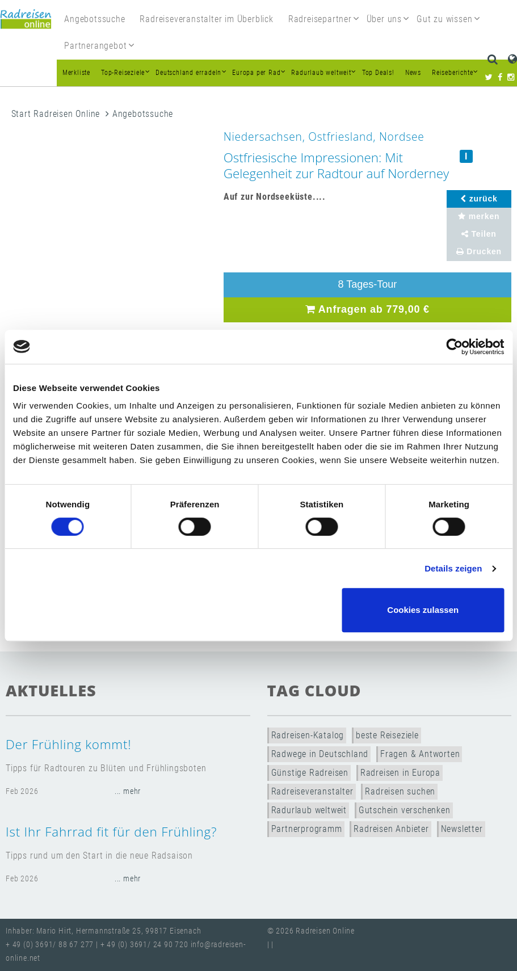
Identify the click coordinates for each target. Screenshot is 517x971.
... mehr (128, 791)
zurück (478, 198)
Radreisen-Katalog (307, 735)
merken (478, 216)
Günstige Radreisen (309, 772)
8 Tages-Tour (367, 284)
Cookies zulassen (423, 610)
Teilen (479, 233)
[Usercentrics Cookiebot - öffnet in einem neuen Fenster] (454, 346)
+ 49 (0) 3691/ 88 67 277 (50, 944)
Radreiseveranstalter (312, 791)
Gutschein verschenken (405, 810)
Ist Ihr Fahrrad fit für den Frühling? (111, 831)
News (413, 73)
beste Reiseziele (387, 735)
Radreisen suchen (400, 791)
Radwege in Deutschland (320, 754)
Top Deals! (378, 73)
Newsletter (462, 828)
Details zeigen (453, 568)
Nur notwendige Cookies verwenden (256, 609)
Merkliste (76, 73)
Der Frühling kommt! (68, 744)
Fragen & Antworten (420, 754)
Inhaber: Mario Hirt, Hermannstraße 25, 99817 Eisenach (103, 931)
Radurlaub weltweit (309, 810)
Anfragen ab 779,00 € (367, 309)
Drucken (479, 251)
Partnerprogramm (306, 828)
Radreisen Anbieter (391, 828)
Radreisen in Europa (400, 772)
